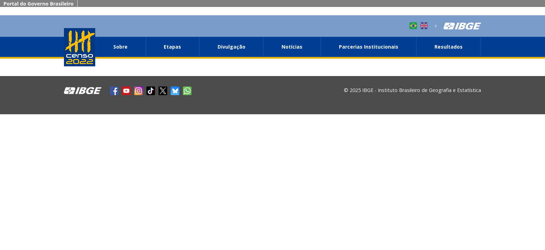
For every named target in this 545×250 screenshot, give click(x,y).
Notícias (292, 46)
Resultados (448, 46)
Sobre (120, 46)
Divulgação (231, 46)
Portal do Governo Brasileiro (38, 3)
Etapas (172, 46)
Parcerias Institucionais (368, 46)
